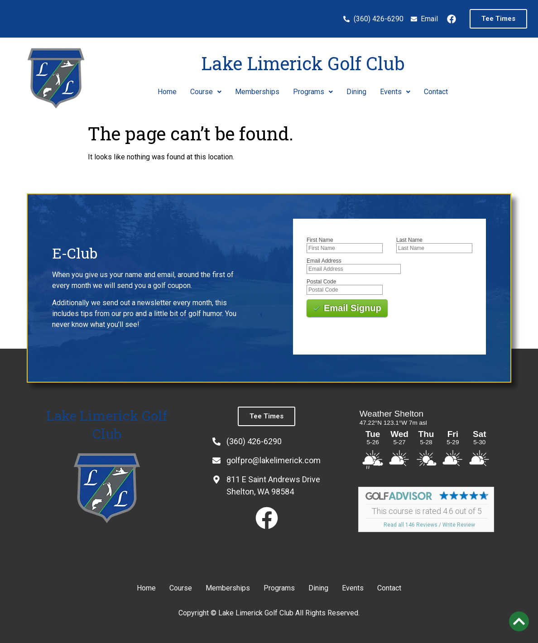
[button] (205, 92)
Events (395, 91)
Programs (313, 91)
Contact (436, 91)
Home (167, 91)
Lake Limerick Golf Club (302, 63)
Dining (356, 91)
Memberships (257, 91)
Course (205, 91)
